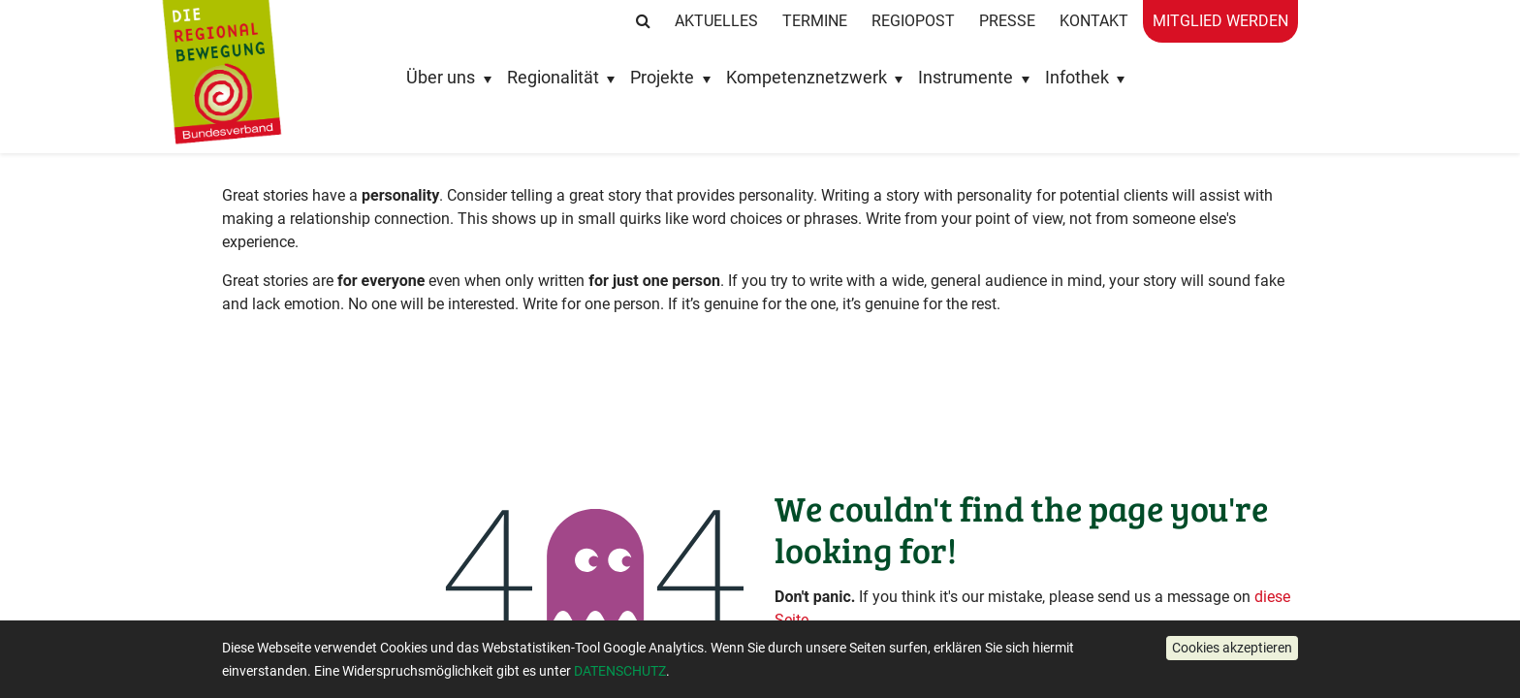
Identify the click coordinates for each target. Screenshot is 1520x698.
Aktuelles (716, 21)
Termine (814, 21)
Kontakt (1094, 21)
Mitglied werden (1220, 21)
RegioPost (913, 21)
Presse (1007, 21)
